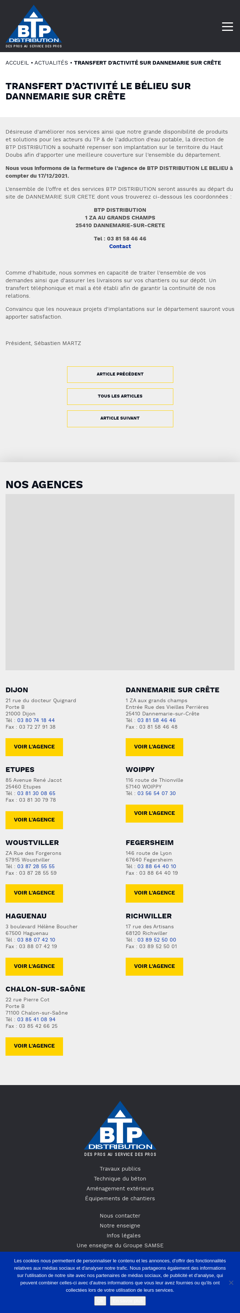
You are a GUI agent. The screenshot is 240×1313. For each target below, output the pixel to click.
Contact (120, 247)
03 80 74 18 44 (36, 720)
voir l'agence (34, 820)
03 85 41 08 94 (36, 1019)
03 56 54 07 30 (156, 793)
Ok (100, 1300)
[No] (231, 1282)
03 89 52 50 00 (156, 940)
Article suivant (120, 418)
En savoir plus (128, 1300)
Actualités (51, 63)
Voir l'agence (34, 747)
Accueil (17, 63)
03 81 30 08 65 (36, 793)
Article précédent (120, 374)
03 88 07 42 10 (36, 940)
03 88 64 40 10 (156, 866)
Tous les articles (120, 396)
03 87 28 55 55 (36, 866)
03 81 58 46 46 (156, 720)
